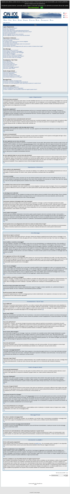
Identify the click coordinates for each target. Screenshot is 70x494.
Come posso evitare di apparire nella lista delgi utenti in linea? (17, 31)
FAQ (9, 20)
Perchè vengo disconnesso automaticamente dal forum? (16, 30)
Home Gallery (65, 14)
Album (5, 20)
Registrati (25, 20)
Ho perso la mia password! (9, 33)
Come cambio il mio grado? (9, 45)
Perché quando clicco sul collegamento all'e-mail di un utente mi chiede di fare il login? (23, 46)
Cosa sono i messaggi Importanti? (11, 67)
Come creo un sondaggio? (9, 53)
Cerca (14, 20)
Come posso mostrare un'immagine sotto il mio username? (16, 44)
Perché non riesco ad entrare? (10, 28)
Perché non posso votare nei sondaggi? (12, 57)
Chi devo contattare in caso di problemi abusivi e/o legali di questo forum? (20, 89)
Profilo (37, 20)
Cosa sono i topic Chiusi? (9, 68)
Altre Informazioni (33, 7)
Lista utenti (32, 20)
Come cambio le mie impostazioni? (11, 39)
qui (42, 309)
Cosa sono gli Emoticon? (9, 63)
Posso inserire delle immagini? (10, 64)
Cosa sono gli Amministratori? (10, 72)
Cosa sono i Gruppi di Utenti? (10, 74)
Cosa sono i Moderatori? (9, 73)
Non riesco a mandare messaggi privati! (12, 80)
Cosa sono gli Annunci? (8, 66)
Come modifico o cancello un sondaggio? (12, 55)
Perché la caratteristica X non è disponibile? (13, 88)
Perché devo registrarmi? (9, 29)
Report (65, 15)
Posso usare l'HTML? (8, 62)
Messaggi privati (44, 20)
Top (4, 106)
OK (42, 7)
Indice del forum (6, 22)
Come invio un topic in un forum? (10, 50)
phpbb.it (35, 484)
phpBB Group (38, 443)
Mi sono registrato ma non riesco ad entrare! (13, 34)
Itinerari (65, 17)
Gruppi (20, 20)
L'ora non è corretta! (7, 40)
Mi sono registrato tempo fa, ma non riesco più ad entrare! (16, 35)
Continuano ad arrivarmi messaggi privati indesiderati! (15, 82)
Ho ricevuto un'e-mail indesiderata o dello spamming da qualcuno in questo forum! (22, 83)
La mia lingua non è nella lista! (10, 42)
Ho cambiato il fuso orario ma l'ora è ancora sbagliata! (15, 41)
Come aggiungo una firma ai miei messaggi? (13, 52)
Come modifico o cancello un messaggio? (12, 51)
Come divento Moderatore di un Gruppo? (12, 77)
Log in (51, 20)
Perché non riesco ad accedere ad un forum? (13, 56)
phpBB (33, 483)
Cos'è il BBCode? (7, 61)
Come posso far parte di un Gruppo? (11, 75)
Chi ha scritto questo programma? (11, 87)
